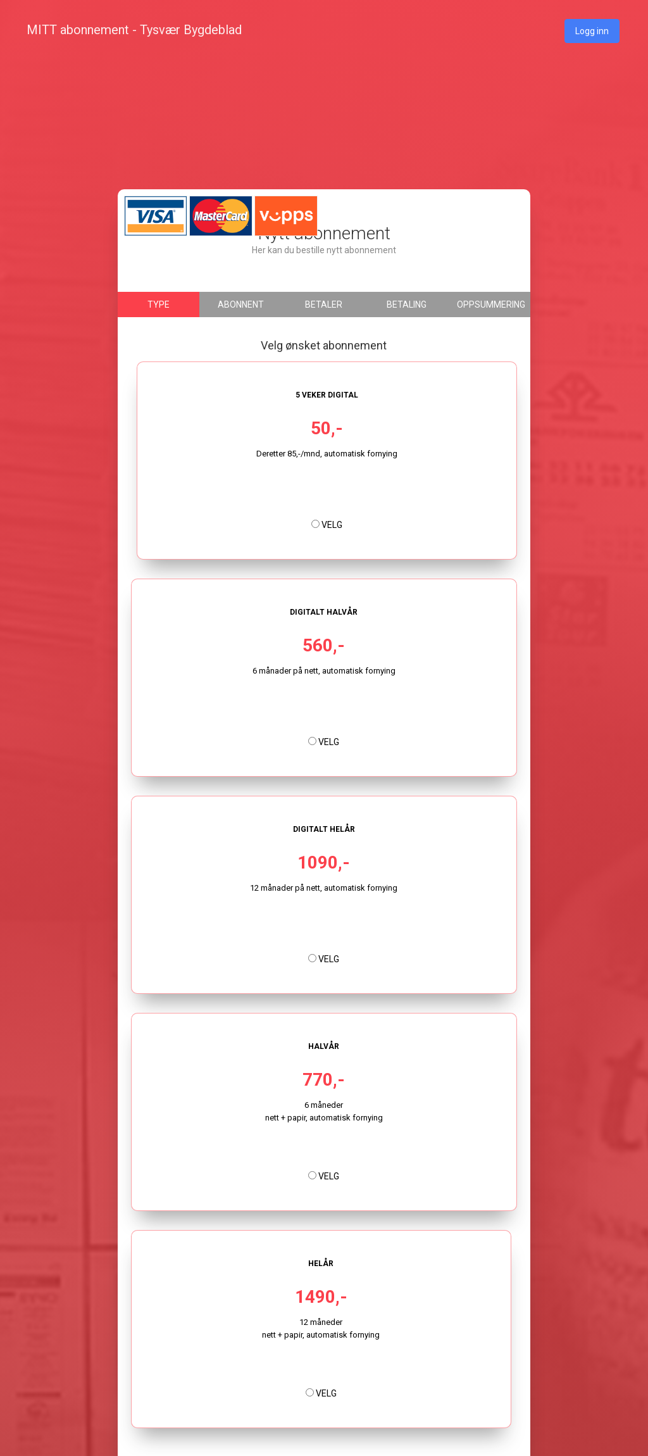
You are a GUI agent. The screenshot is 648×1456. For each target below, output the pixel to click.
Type (158, 304)
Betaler (323, 304)
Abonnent (241, 304)
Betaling (407, 304)
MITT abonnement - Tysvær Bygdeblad (134, 29)
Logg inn (592, 31)
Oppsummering (491, 304)
